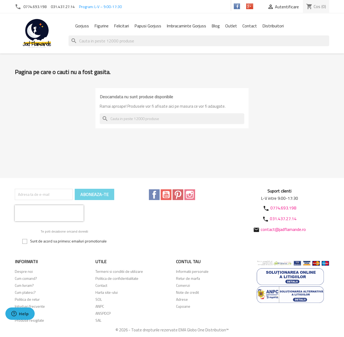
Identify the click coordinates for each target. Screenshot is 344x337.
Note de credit (187, 292)
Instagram (189, 194)
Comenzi (183, 285)
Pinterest (178, 194)
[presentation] (49, 213)
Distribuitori (273, 26)
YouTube (166, 194)
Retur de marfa (188, 278)
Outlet (231, 26)
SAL (98, 320)
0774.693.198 (34, 6)
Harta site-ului (106, 292)
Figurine (101, 26)
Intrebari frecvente (30, 306)
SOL (98, 299)
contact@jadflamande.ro (283, 229)
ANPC (99, 306)
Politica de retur (27, 299)
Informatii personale (192, 271)
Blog (216, 26)
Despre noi (24, 271)
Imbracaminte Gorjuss (186, 26)
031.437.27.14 (63, 6)
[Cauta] (199, 40)
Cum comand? (26, 278)
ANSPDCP (103, 313)
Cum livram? (24, 285)
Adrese (182, 299)
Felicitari (121, 26)
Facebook (154, 194)
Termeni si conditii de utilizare (119, 271)
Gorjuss (82, 26)
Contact (249, 26)
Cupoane (183, 306)
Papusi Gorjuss (147, 26)
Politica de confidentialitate (116, 278)
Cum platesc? (25, 292)
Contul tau (188, 261)
